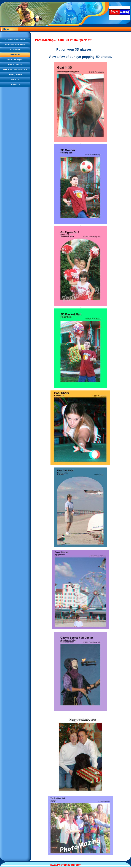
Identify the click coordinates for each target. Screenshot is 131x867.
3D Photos (15, 54)
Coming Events (15, 74)
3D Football (15, 49)
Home (6, 29)
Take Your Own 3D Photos (15, 69)
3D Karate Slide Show (15, 44)
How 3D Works (15, 64)
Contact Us (15, 84)
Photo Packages (15, 59)
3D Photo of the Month (15, 40)
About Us (15, 79)
